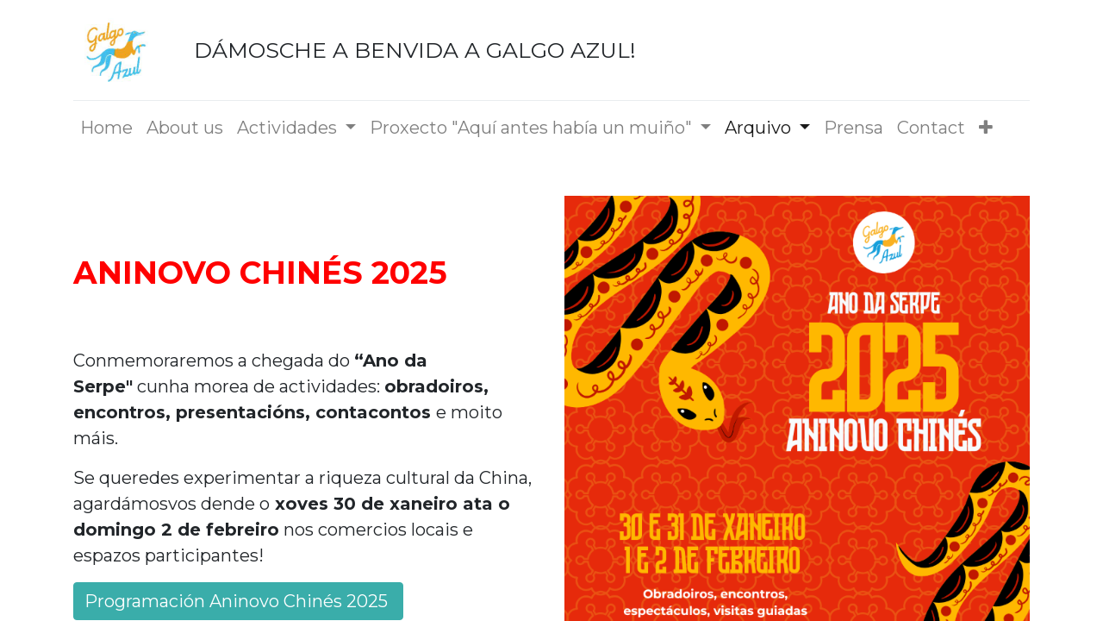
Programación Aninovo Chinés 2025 (238, 601)
